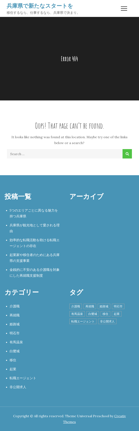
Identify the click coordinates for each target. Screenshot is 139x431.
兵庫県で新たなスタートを (40, 5)
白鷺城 (15, 351)
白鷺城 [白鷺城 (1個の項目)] (92, 314)
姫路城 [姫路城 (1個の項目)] (104, 306)
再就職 (15, 315)
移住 (13, 360)
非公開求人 (18, 387)
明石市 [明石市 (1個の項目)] (118, 306)
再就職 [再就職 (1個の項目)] (89, 306)
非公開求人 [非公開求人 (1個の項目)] (107, 321)
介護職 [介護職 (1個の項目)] (75, 306)
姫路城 (15, 324)
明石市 (15, 333)
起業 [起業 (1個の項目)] (117, 314)
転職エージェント (23, 378)
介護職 (15, 306)
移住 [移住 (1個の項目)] (105, 314)
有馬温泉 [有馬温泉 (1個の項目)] (77, 314)
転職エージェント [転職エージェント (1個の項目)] (83, 321)
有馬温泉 (16, 342)
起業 (13, 369)
